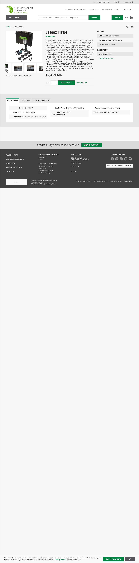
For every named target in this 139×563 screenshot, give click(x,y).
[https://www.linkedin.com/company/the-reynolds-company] (122, 158)
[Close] (130, 559)
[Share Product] (127, 27)
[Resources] (94, 10)
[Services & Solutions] (76, 10)
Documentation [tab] (42, 100)
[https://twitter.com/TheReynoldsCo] (117, 158)
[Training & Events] (111, 10)
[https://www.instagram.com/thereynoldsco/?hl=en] (126, 158)
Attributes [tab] (12, 100)
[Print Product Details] (132, 27)
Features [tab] (26, 100)
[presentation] (12, 100)
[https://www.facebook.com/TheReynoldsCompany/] (113, 158)
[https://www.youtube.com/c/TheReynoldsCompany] (131, 158)
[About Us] (127, 10)
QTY (48, 82)
